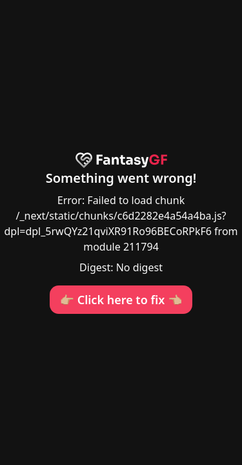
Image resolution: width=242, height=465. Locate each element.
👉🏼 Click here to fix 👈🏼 (121, 299)
